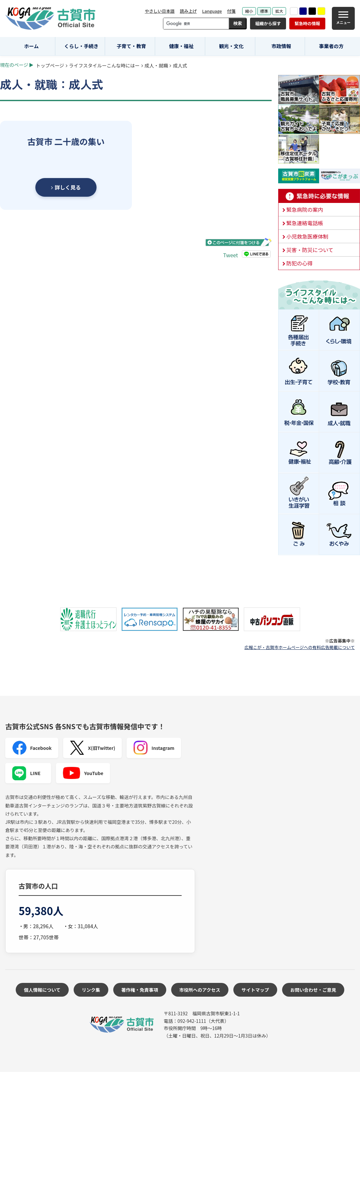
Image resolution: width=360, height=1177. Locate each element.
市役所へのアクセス (199, 990)
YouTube (83, 773)
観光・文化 (231, 46)
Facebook (32, 747)
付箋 (231, 11)
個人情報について (42, 990)
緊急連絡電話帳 (304, 223)
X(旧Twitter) (92, 747)
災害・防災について (309, 250)
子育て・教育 (131, 46)
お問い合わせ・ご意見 (313, 990)
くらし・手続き (81, 46)
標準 (264, 11)
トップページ (50, 65)
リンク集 (91, 990)
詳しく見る (66, 187)
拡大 (279, 11)
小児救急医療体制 (307, 236)
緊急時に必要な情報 (319, 196)
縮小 (249, 11)
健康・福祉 (181, 46)
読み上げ (188, 11)
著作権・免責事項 (139, 990)
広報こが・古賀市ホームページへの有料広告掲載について (299, 647)
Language (212, 11)
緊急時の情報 (307, 23)
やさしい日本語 (159, 11)
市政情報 (281, 46)
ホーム (31, 46)
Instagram (153, 747)
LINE (26, 773)
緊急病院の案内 (304, 209)
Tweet (230, 255)
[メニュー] (343, 18)
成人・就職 (156, 65)
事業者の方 (331, 46)
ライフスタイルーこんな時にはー (104, 65)
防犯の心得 (299, 263)
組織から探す (268, 23)
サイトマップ (255, 990)
